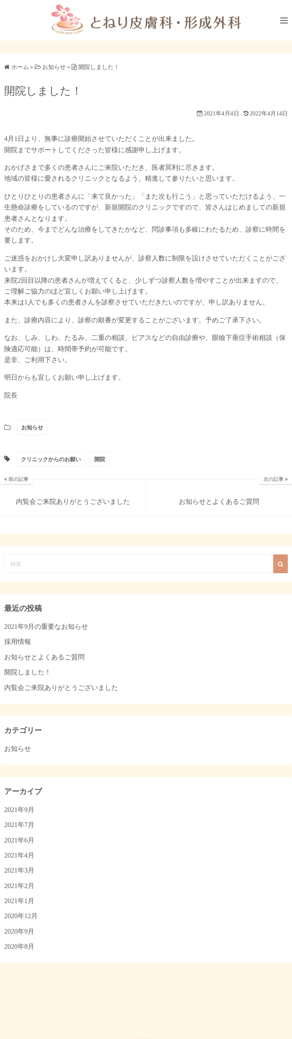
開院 (99, 459)
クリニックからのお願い (51, 459)
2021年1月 (19, 900)
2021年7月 (19, 824)
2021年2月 (19, 885)
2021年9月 (19, 809)
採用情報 (17, 641)
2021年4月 (19, 855)
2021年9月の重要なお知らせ (46, 626)
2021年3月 (19, 870)
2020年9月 (19, 931)
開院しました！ (27, 672)
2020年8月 (19, 946)
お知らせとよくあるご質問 (44, 657)
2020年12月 (21, 915)
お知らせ (32, 427)
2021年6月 (19, 840)
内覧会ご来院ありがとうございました (61, 687)
